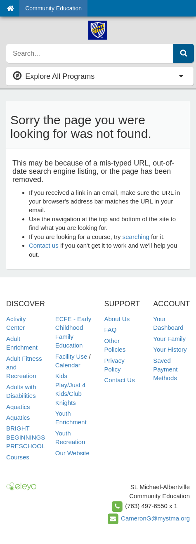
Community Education (53, 8)
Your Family (169, 338)
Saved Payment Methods (165, 369)
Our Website (72, 452)
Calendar (67, 365)
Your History (170, 349)
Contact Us (119, 379)
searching (136, 236)
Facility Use (71, 356)
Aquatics (18, 406)
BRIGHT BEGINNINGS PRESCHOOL (25, 437)
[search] (90, 53)
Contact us (44, 245)
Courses (17, 457)
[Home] (10, 8)
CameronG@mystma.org (155, 518)
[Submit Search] (183, 53)
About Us (117, 318)
